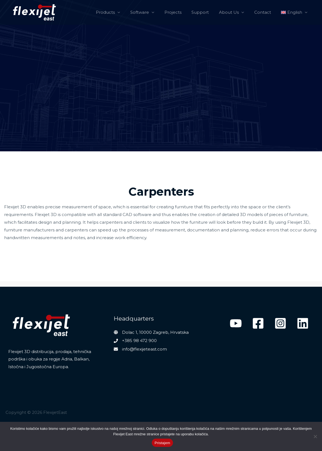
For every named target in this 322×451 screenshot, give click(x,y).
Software (149, 12)
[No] (315, 436)
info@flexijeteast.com (144, 349)
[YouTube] (236, 323)
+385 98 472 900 (139, 340)
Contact (265, 12)
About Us (233, 12)
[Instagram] (280, 323)
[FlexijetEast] (34, 12)
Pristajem (162, 443)
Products (117, 12)
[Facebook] (258, 323)
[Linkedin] (303, 323)
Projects (181, 12)
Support (206, 12)
